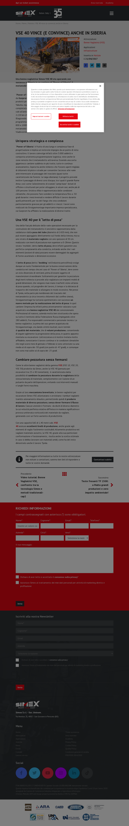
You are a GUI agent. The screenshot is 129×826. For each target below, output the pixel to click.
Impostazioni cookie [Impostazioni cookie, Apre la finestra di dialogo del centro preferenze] (41, 116)
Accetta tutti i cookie (69, 124)
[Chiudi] (100, 86)
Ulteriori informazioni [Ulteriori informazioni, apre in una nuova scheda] (66, 109)
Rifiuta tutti (68, 116)
